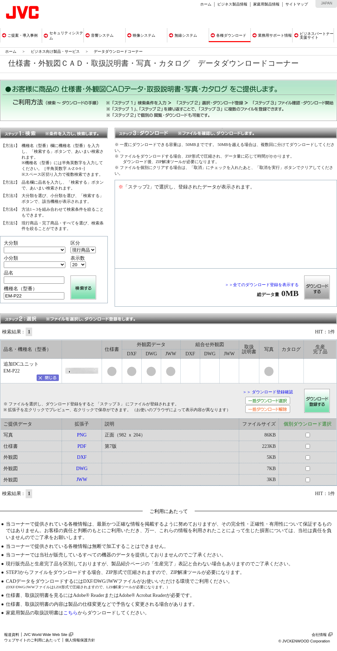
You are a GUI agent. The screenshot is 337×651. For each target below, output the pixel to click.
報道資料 (11, 634)
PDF (81, 446)
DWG (81, 468)
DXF (82, 457)
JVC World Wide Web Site (45, 634)
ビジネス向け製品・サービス (56, 51)
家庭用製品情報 (266, 4)
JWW (81, 479)
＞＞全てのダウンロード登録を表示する (262, 284)
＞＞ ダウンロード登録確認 (268, 392)
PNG (82, 435)
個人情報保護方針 (80, 640)
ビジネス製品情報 (232, 4)
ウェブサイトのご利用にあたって (32, 640)
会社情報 (319, 634)
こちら (70, 612)
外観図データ (151, 344)
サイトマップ (296, 4)
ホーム (205, 4)
